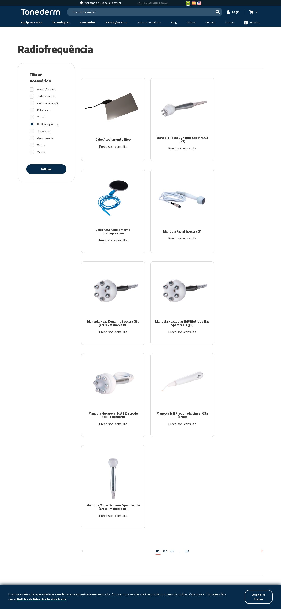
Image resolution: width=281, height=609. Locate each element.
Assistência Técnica (204, 508)
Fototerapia (44, 110)
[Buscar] (216, 12)
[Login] (232, 12)
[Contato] (210, 22)
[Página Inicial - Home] (40, 11)
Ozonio (41, 117)
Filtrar (46, 169)
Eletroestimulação (48, 103)
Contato (174, 508)
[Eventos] (252, 22)
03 (172, 377)
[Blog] (174, 22)
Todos (41, 145)
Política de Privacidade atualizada (42, 599)
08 (187, 377)
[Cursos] (229, 22)
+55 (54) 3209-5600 (214, 555)
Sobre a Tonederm (112, 508)
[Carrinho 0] (253, 12)
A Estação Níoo (46, 89)
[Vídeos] (191, 22)
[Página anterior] (82, 377)
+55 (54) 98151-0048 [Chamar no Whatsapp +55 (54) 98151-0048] (154, 3)
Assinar (242, 459)
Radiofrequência (47, 124)
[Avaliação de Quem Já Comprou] (101, 3)
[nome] (215, 459)
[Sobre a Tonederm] (149, 22)
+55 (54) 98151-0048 (210, 561)
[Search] (143, 12)
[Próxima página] (262, 377)
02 (165, 377)
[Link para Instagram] (249, 555)
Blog (138, 508)
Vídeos (155, 508)
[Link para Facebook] (242, 555)
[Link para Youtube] (255, 555)
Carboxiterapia (46, 96)
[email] (215, 445)
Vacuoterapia (45, 138)
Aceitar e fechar (258, 597)
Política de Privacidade (235, 470)
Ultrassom (43, 131)
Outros (41, 152)
